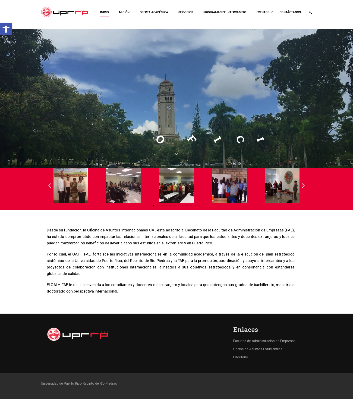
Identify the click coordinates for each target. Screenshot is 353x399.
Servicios (185, 12)
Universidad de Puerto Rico (61, 383)
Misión (124, 12)
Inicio (104, 12)
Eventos (262, 12)
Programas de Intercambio (224, 12)
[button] (6, 29)
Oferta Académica (154, 12)
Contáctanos (290, 12)
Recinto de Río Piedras (100, 383)
